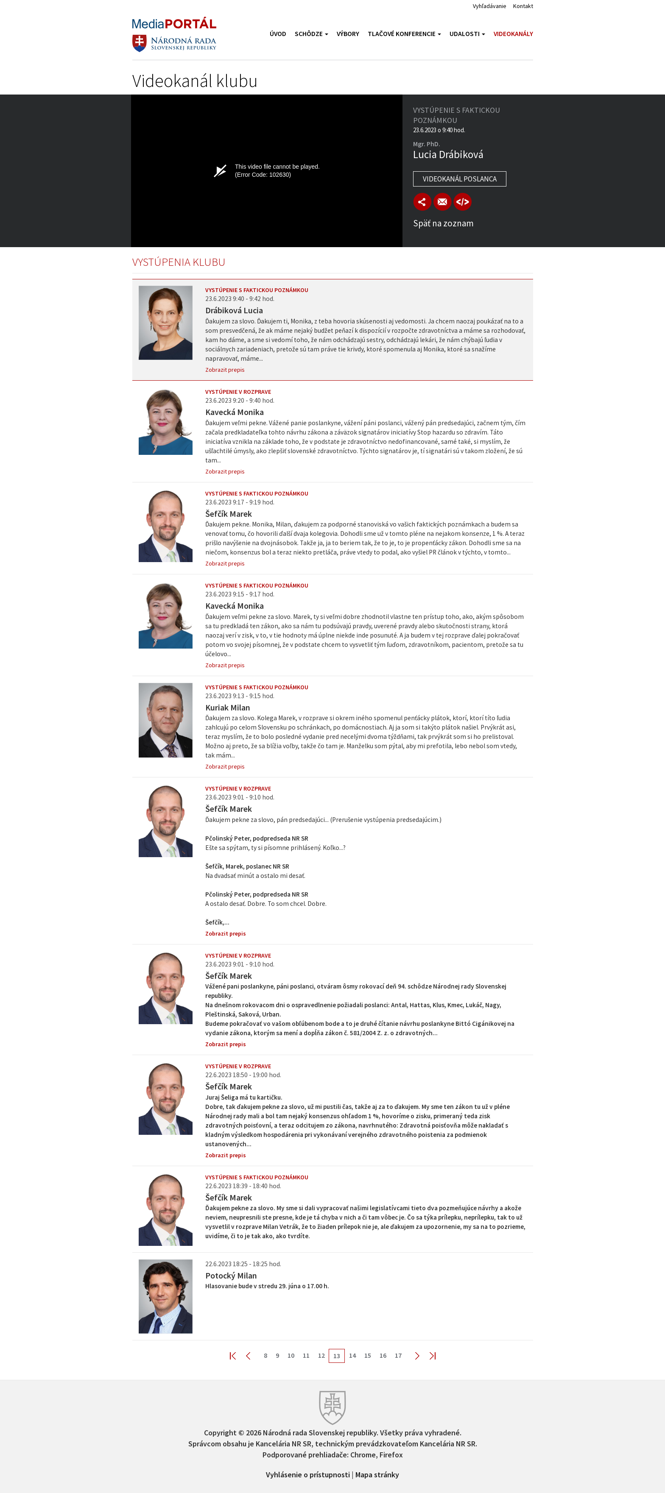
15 (367, 1355)
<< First (238, 1355)
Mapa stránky (377, 1474)
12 (321, 1355)
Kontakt (523, 6)
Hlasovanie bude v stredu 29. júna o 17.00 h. (267, 1286)
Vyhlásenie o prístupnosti (308, 1474)
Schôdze (311, 34)
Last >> (427, 1355)
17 (398, 1355)
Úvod (278, 34)
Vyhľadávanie (489, 6)
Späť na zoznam (443, 223)
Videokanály (513, 34)
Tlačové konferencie (404, 34)
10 (291, 1355)
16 (383, 1355)
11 (306, 1355)
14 (352, 1355)
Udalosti (467, 34)
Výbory (348, 34)
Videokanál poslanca (460, 179)
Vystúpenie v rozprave (238, 392)
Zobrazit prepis (225, 369)
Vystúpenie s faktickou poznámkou (256, 290)
